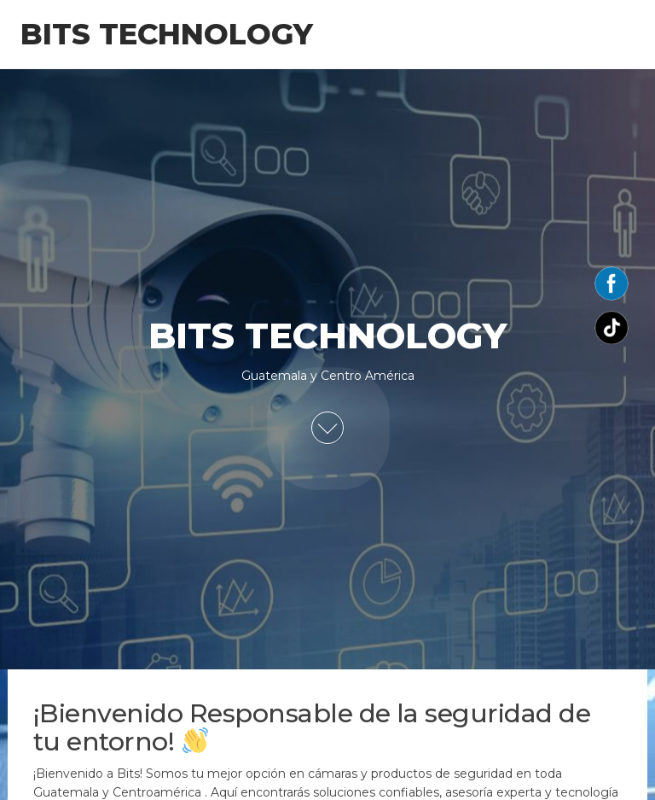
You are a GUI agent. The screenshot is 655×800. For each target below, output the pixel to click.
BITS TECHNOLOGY (166, 34)
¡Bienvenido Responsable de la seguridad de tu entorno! (311, 727)
